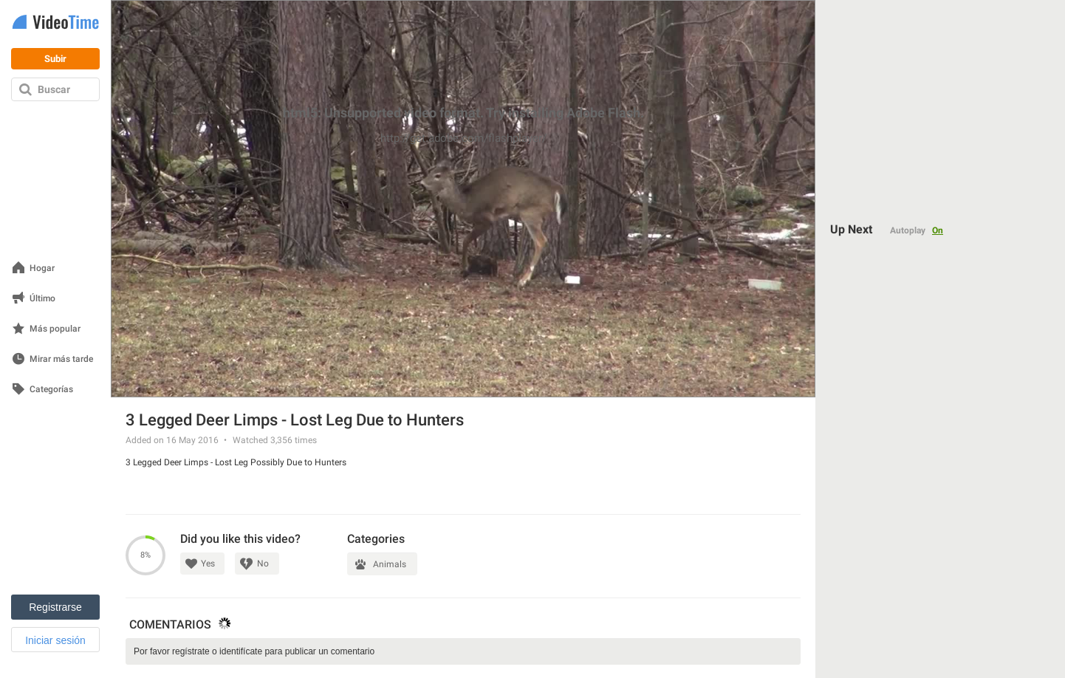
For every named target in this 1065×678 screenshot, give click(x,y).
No (263, 563)
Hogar (42, 268)
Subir (55, 58)
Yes (208, 563)
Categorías (51, 389)
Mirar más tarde (61, 359)
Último (42, 299)
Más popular (55, 329)
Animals (389, 564)
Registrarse (55, 607)
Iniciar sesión (55, 640)
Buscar (54, 89)
